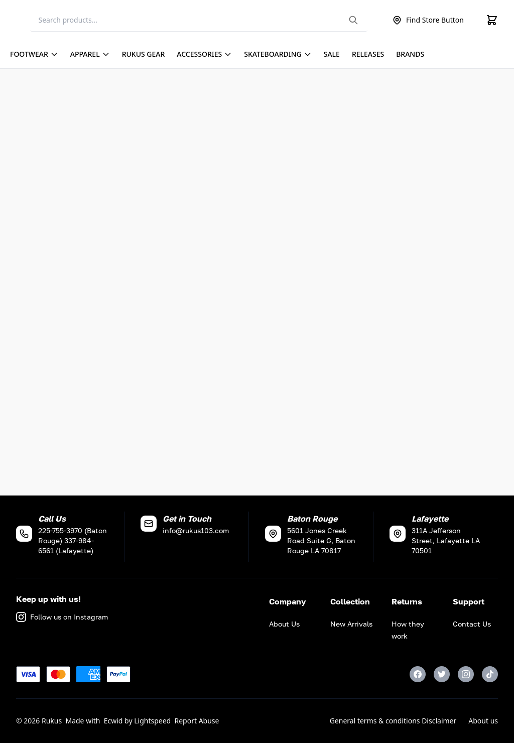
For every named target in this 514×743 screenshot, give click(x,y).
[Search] (198, 20)
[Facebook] (418, 674)
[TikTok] (490, 674)
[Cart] (492, 20)
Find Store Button (428, 20)
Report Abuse (197, 720)
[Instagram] (466, 674)
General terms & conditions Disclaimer (393, 720)
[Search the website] (353, 20)
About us (483, 720)
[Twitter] (442, 674)
